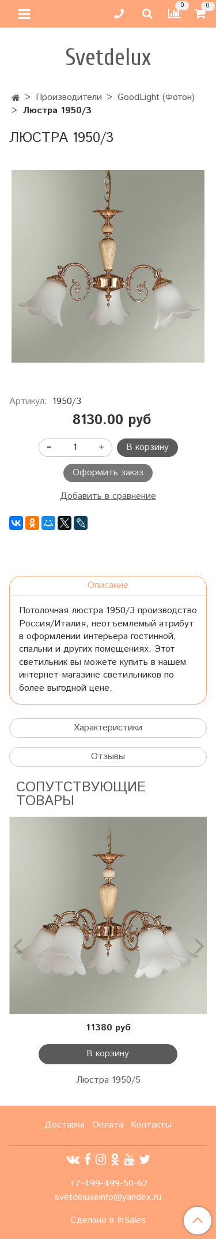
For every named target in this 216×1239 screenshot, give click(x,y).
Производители (69, 97)
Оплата (107, 1125)
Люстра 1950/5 (108, 1080)
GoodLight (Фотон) (156, 97)
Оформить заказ (108, 472)
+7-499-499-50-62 (108, 1183)
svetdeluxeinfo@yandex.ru (108, 1197)
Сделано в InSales (108, 1220)
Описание (108, 585)
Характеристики (108, 727)
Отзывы (108, 756)
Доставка (64, 1125)
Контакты (151, 1125)
